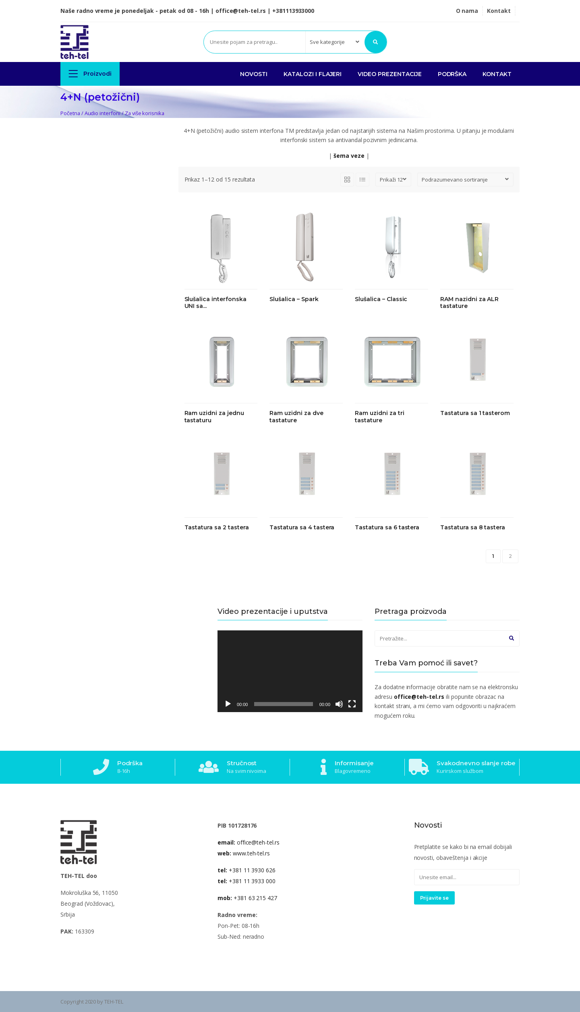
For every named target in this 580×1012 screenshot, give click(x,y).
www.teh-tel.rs (244, 853)
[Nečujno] (339, 704)
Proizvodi (90, 73)
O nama (467, 10)
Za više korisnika (144, 113)
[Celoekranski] (352, 704)
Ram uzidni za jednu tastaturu (214, 417)
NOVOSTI (253, 74)
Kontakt (499, 10)
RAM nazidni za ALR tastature (469, 303)
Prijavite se (434, 898)
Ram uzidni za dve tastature (296, 417)
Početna (70, 113)
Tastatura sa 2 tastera (216, 527)
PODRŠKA (452, 74)
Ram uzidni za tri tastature (379, 417)
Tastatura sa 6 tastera (387, 527)
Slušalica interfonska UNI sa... (215, 303)
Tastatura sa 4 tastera (301, 527)
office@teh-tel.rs (249, 842)
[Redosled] (465, 179)
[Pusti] (228, 704)
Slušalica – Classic (381, 299)
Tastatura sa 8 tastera (472, 527)
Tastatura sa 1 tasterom (475, 413)
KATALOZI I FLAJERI (313, 74)
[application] (290, 671)
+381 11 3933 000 (247, 881)
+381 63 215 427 (247, 898)
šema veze (349, 155)
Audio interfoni (102, 113)
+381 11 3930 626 (247, 870)
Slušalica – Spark (293, 299)
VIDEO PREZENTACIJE (389, 74)
